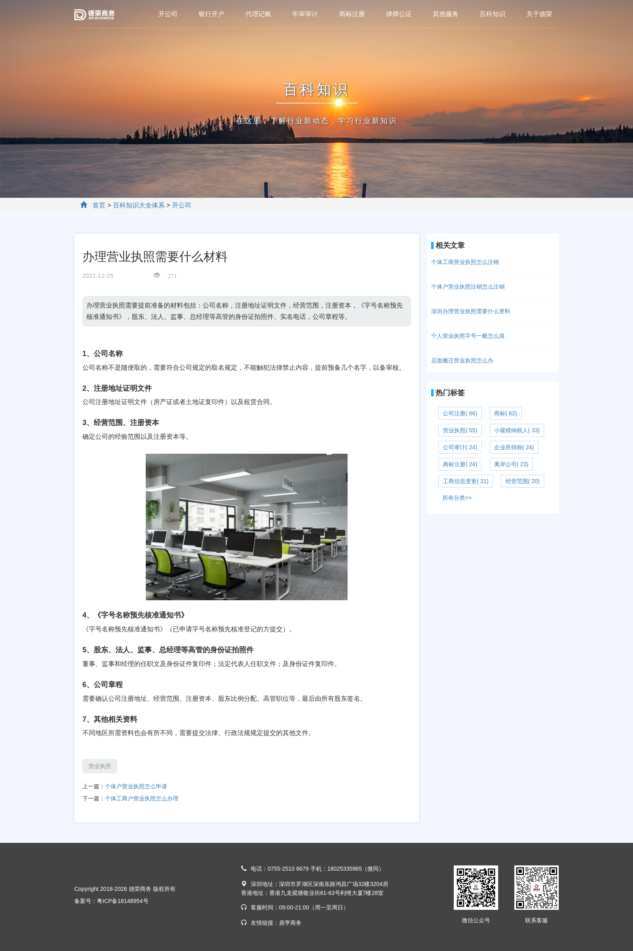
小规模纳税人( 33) (517, 430)
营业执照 (99, 766)
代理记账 (258, 13)
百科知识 (492, 13)
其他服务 (446, 13)
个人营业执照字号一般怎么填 (468, 336)
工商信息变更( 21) (465, 481)
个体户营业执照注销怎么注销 (468, 286)
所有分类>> (457, 497)
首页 (98, 205)
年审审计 (305, 13)
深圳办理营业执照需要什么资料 (470, 311)
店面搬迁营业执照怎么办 (462, 360)
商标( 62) (505, 413)
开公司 (168, 13)
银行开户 (211, 13)
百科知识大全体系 (139, 205)
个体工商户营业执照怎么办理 (141, 798)
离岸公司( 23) (511, 464)
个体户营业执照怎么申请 (136, 786)
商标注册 (352, 13)
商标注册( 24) (460, 464)
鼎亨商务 (290, 923)
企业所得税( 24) (514, 447)
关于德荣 (539, 13)
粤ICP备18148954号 (123, 901)
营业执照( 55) (460, 430)
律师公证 (399, 13)
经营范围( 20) (522, 481)
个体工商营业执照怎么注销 (465, 262)
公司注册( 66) (460, 413)
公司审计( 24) (460, 447)
